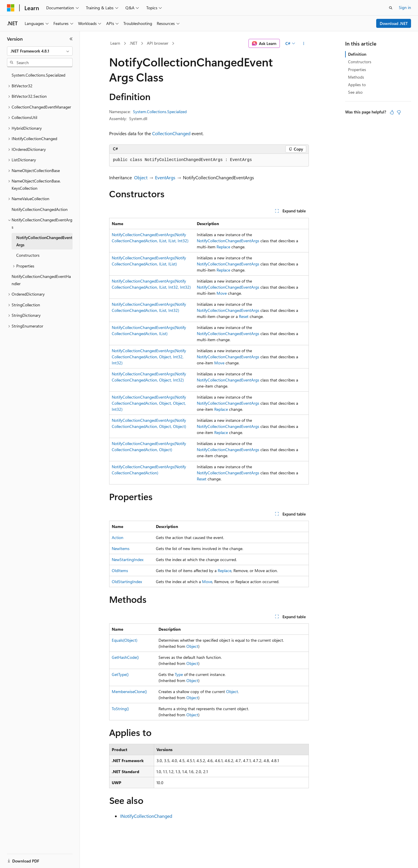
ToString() (120, 708)
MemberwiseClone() (129, 691)
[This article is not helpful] (398, 112)
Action (117, 537)
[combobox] (40, 51)
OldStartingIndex (127, 581)
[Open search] (391, 8)
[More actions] (304, 43)
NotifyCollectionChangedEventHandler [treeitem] (41, 280)
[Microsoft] (11, 8)
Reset (243, 316)
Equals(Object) (124, 640)
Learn (115, 43)
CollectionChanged (171, 133)
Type (179, 674)
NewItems (120, 548)
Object (140, 177)
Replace (223, 246)
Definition (357, 54)
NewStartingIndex (127, 559)
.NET (133, 43)
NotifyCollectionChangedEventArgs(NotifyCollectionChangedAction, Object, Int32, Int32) (149, 357)
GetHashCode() (125, 657)
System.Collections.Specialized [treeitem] (38, 75)
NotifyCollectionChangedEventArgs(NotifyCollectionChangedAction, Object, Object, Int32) (149, 403)
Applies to (357, 84)
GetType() (120, 674)
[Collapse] (71, 39)
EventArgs (165, 177)
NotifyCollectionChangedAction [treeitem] (40, 209)
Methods (356, 77)
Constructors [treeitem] (27, 255)
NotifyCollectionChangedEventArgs (228, 240)
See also (355, 92)
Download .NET (394, 23)
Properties (357, 69)
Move (222, 293)
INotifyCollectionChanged (146, 816)
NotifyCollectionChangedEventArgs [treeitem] (44, 241)
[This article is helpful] (391, 112)
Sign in (405, 7)
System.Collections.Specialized (160, 111)
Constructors (359, 61)
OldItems (120, 570)
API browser (157, 43)
